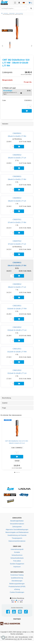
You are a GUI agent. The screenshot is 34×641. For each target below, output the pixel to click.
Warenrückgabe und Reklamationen (17, 532)
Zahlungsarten (17, 526)
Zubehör (5, 403)
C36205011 (17, 133)
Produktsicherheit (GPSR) (17, 586)
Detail (17, 461)
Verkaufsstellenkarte (16, 558)
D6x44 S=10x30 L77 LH (17, 201)
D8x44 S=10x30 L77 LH (17, 287)
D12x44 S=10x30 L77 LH (17, 373)
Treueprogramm (17, 538)
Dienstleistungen (17, 581)
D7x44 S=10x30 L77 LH (17, 244)
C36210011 (17, 306)
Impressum (17, 566)
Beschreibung (6, 398)
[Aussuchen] (31, 8)
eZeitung (17, 589)
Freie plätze (17, 561)
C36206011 (17, 176)
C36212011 (17, 349)
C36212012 (17, 370)
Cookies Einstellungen (17, 592)
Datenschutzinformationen (17, 541)
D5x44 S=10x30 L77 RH (17, 136)
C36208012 (17, 284)
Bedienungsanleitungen (17, 583)
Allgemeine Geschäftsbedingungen (17, 529)
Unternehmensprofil (17, 549)
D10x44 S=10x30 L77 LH (17, 330)
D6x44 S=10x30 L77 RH (17, 179)
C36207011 (17, 219)
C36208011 (17, 262)
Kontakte (17, 552)
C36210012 (17, 327)
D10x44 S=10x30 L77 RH (16, 309)
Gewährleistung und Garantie (17, 535)
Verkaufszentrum (17, 555)
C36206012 (17, 198)
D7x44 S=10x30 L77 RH (17, 222)
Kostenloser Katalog (17, 575)
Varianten (5, 124)
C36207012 (17, 241)
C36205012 (17, 155)
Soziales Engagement (17, 564)
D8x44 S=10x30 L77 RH (17, 265)
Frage (4, 408)
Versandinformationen (17, 524)
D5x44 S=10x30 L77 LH (17, 158)
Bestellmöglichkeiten (17, 521)
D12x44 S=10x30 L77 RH (16, 352)
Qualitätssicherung (17, 578)
